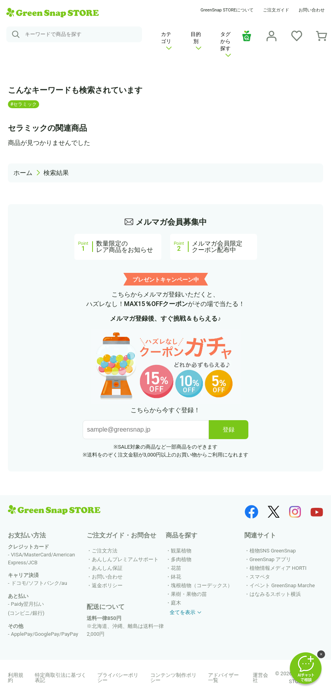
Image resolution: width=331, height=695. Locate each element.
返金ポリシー (107, 585)
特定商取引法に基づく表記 (60, 677)
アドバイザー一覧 (223, 677)
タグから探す (225, 44)
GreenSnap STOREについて (226, 10)
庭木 (176, 602)
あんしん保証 (107, 568)
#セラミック (23, 104)
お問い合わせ (312, 10)
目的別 (196, 40)
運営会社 (260, 677)
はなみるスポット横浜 (275, 594)
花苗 (176, 568)
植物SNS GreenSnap (273, 550)
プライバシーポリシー (117, 677)
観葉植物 (181, 550)
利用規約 (15, 677)
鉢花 (176, 576)
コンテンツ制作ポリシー (173, 677)
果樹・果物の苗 (189, 594)
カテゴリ (166, 40)
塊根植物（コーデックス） (202, 585)
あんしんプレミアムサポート (125, 559)
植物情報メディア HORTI (278, 568)
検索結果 (56, 173)
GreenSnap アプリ (270, 559)
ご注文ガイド (276, 10)
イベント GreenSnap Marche (282, 585)
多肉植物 (181, 559)
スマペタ (260, 576)
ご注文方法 (104, 550)
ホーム (22, 173)
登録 (229, 429)
